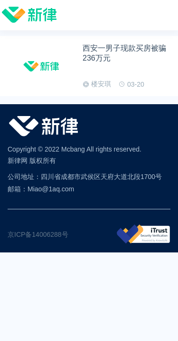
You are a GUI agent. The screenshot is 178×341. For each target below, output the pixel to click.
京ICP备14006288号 (38, 234)
